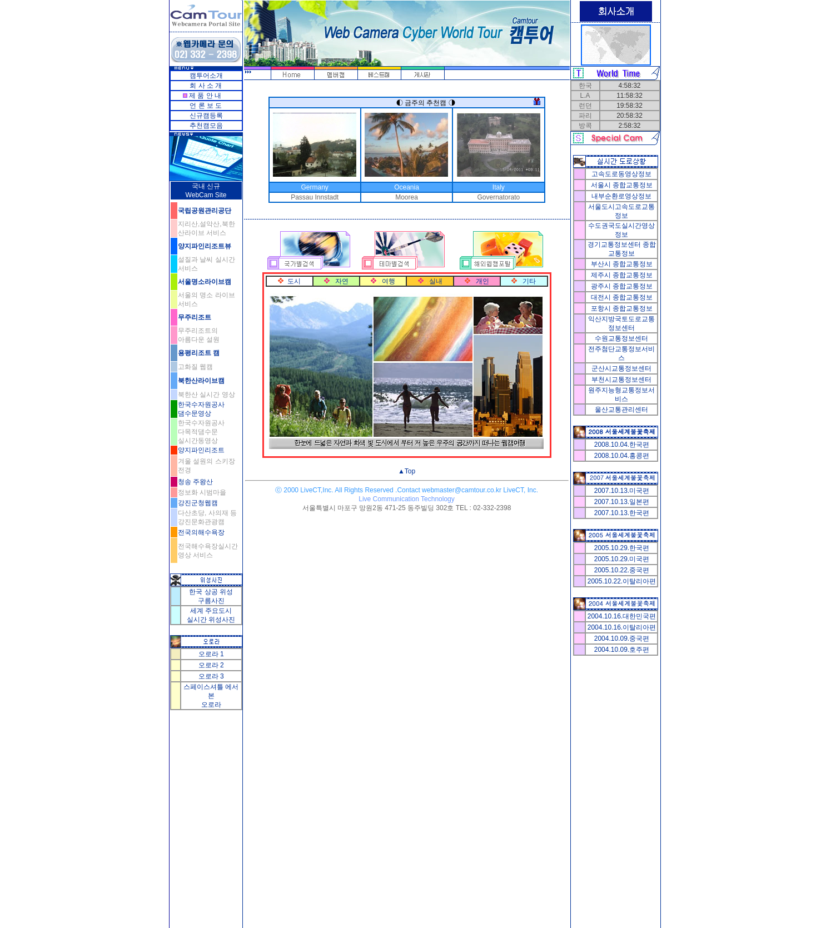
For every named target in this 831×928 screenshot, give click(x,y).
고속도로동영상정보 (621, 174)
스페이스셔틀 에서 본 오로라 (210, 696)
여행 (388, 281)
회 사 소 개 (206, 85)
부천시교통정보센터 (621, 379)
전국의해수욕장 (201, 532)
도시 (294, 281)
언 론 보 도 (206, 105)
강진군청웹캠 (198, 503)
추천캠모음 (206, 125)
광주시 (622, 286)
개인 (482, 281)
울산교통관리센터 (621, 409)
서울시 (622, 185)
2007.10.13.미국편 (621, 491)
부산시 (622, 264)
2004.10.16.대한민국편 (622, 616)
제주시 (622, 275)
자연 (342, 281)
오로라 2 (211, 665)
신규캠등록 (206, 115)
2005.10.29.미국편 (621, 559)
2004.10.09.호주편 (621, 649)
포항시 (622, 308)
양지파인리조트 (201, 450)
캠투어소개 (206, 75)
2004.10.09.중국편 (621, 638)
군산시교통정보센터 (621, 368)
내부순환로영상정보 (621, 196)
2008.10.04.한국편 (621, 444)
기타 (529, 281)
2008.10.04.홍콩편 (621, 456)
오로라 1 (211, 654)
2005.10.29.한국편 (621, 548)
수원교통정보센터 (621, 338)
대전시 (622, 297)
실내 (435, 281)
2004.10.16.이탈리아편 (622, 627)
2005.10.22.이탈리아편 (622, 581)
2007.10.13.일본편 (621, 502)
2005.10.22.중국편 (621, 570)
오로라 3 (211, 676)
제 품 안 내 (205, 95)
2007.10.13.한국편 (621, 513)
